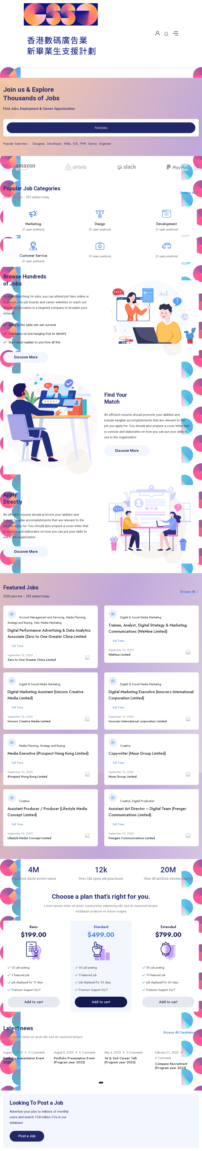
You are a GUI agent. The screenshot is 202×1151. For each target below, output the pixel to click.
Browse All (189, 193)
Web (67, 143)
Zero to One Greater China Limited (32, 660)
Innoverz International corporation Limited (138, 721)
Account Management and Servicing (41, 617)
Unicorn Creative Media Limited (29, 721)
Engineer (105, 143)
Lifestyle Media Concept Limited (29, 838)
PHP (83, 143)
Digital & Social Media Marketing (140, 617)
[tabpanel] (25, 1058)
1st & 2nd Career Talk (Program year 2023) (120, 1060)
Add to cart (33, 1001)
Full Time (17, 646)
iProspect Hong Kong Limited (27, 776)
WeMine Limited (119, 654)
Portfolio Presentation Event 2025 (23, 1060)
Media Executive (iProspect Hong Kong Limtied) (48, 753)
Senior (92, 143)
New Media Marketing (48, 623)
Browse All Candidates (181, 1032)
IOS (75, 143)
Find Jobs (101, 127)
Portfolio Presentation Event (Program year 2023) (74, 1060)
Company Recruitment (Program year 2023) (171, 1065)
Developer (54, 143)
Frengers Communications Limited (132, 838)
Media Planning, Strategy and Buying (42, 746)
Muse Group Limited (123, 776)
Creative (125, 746)
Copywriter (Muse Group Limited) (137, 753)
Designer (39, 143)
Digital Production (143, 801)
